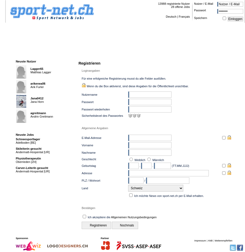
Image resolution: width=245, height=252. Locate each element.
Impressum (200, 240)
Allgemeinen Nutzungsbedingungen (134, 217)
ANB (210, 240)
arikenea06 (37, 83)
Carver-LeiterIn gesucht (32, 167)
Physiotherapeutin (28, 158)
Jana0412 (37, 98)
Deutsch (171, 16)
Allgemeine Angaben (95, 128)
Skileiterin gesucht (28, 148)
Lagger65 (36, 68)
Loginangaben (91, 70)
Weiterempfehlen (223, 240)
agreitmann (38, 113)
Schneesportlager (28, 139)
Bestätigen (88, 208)
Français (184, 16)
